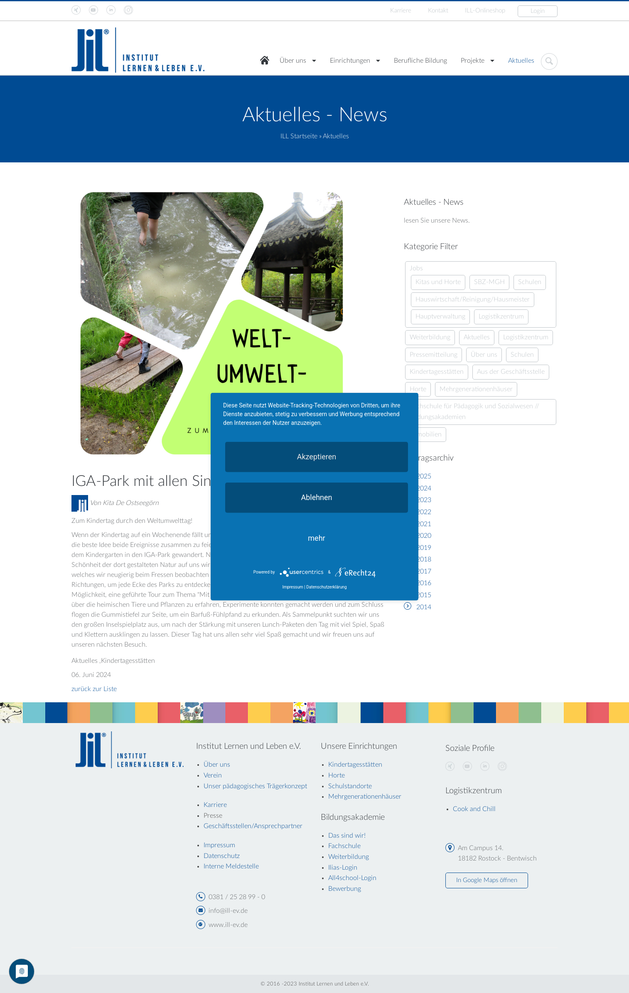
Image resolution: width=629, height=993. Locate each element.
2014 (423, 607)
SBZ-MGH (489, 282)
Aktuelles (521, 60)
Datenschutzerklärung (326, 587)
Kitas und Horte (438, 282)
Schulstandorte (350, 786)
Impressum (292, 587)
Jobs (416, 268)
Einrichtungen (350, 60)
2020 (423, 535)
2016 (423, 583)
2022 (423, 512)
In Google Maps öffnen (486, 880)
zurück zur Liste (94, 689)
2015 (423, 595)
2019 (423, 547)
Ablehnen (316, 497)
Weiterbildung (430, 337)
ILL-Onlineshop (485, 10)
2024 (423, 488)
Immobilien (426, 434)
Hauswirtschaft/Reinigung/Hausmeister (472, 299)
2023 (423, 500)
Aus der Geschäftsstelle (511, 371)
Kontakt (438, 10)
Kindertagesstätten (437, 371)
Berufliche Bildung (420, 60)
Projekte (472, 60)
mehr (316, 537)
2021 (423, 524)
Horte (418, 389)
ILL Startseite (298, 136)
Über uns (293, 60)
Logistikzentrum (501, 316)
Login (538, 11)
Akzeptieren (317, 456)
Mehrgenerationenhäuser (476, 389)
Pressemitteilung (433, 354)
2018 (423, 559)
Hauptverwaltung (440, 316)
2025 (423, 476)
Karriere (400, 10)
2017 (423, 571)
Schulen (529, 282)
